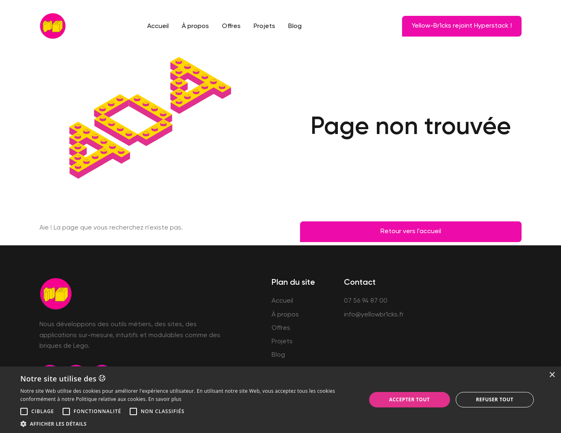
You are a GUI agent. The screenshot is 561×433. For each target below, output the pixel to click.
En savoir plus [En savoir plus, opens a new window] (164, 399)
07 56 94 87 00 (365, 301)
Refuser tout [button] (494, 399)
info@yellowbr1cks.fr (374, 315)
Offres (231, 26)
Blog (295, 26)
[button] (24, 411)
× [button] (552, 375)
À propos (195, 26)
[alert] (280, 399)
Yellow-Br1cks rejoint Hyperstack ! (462, 26)
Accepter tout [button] (409, 399)
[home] (52, 26)
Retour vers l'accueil (411, 231)
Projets (264, 26)
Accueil (158, 26)
